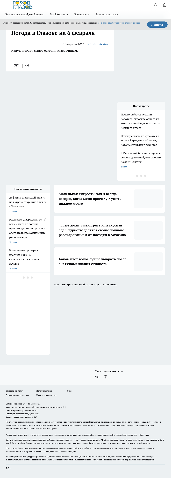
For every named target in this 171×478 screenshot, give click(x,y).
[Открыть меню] (7, 5)
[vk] (16, 65)
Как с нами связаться (46, 395)
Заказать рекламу (107, 14)
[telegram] (28, 65)
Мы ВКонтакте (59, 14)
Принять (157, 24)
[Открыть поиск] (155, 5)
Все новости (81, 14)
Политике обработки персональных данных (119, 22)
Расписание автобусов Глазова (24, 14)
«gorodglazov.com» (31, 403)
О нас (69, 390)
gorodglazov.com (91, 422)
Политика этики (44, 390)
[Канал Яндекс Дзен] (105, 376)
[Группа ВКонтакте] (97, 376)
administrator (98, 44)
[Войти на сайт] (164, 5)
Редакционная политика (17, 395)
